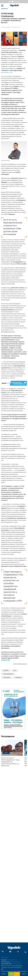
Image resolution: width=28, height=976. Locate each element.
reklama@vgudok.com (16, 962)
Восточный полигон (8, 674)
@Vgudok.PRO (5, 660)
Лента (6, 752)
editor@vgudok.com (12, 960)
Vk (9, 1)
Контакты (4, 957)
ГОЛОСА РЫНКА (6, 677)
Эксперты (4, 8)
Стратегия (5, 670)
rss (18, 1)
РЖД (15, 670)
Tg (15, 1)
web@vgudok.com (17, 963)
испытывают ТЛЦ (6, 72)
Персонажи (18, 677)
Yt (12, 1)
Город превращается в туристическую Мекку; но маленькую (10, 762)
